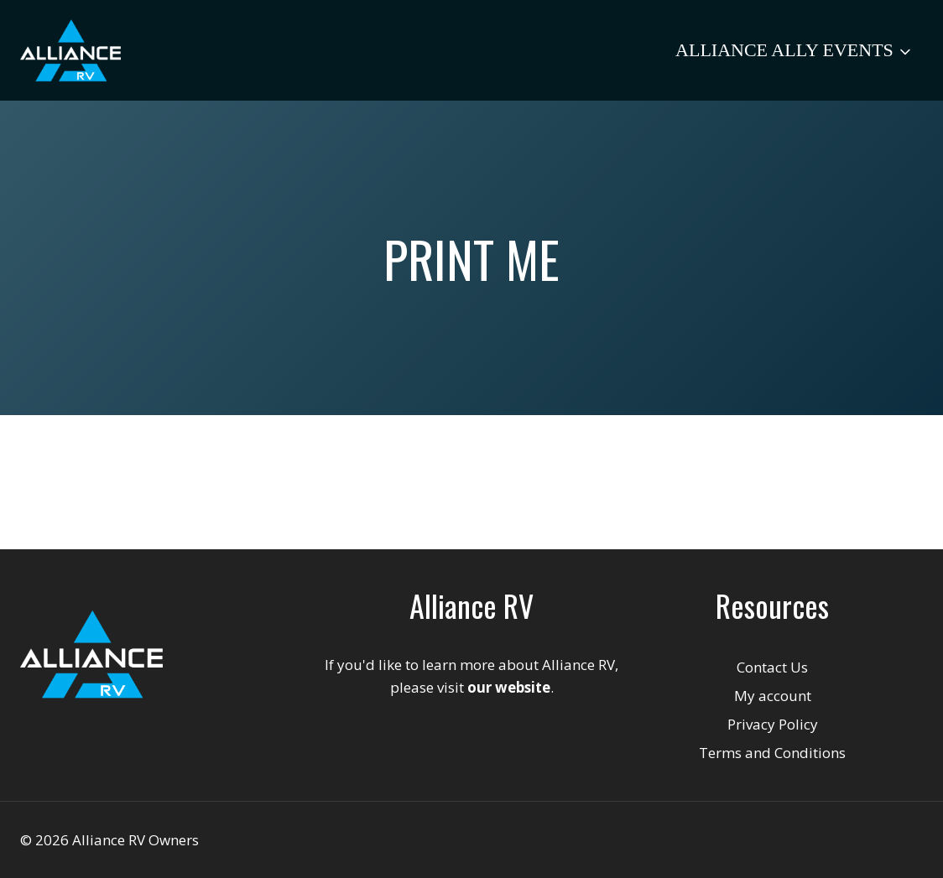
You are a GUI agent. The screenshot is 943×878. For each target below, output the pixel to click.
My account (772, 695)
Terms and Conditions (772, 752)
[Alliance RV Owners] (70, 50)
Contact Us (772, 667)
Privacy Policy (772, 724)
